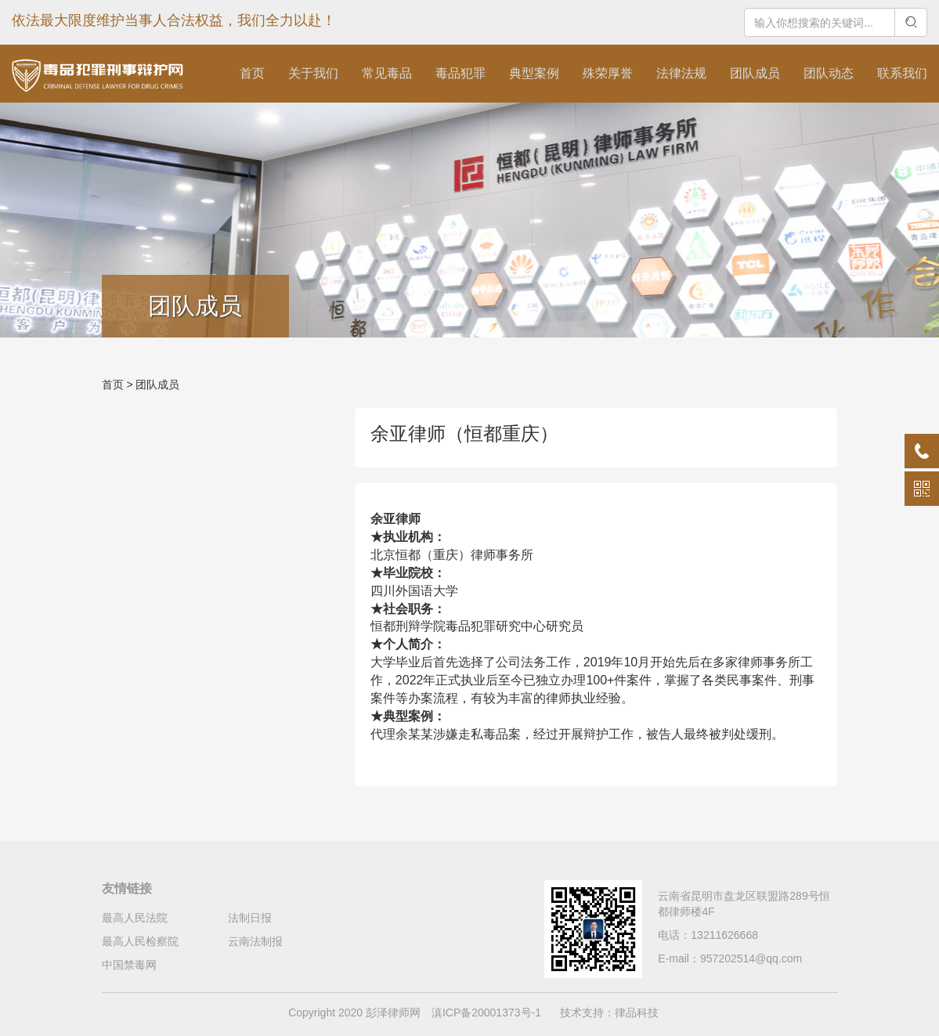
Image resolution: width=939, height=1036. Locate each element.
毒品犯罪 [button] (460, 73)
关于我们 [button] (313, 73)
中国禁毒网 (129, 964)
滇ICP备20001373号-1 (486, 1012)
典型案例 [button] (534, 73)
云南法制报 (255, 941)
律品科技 (637, 1012)
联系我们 (902, 73)
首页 (252, 73)
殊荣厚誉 (608, 73)
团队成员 (755, 73)
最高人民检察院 (140, 941)
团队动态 (829, 73)
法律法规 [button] (681, 73)
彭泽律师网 (393, 1012)
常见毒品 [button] (387, 73)
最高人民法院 (135, 917)
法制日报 (250, 917)
